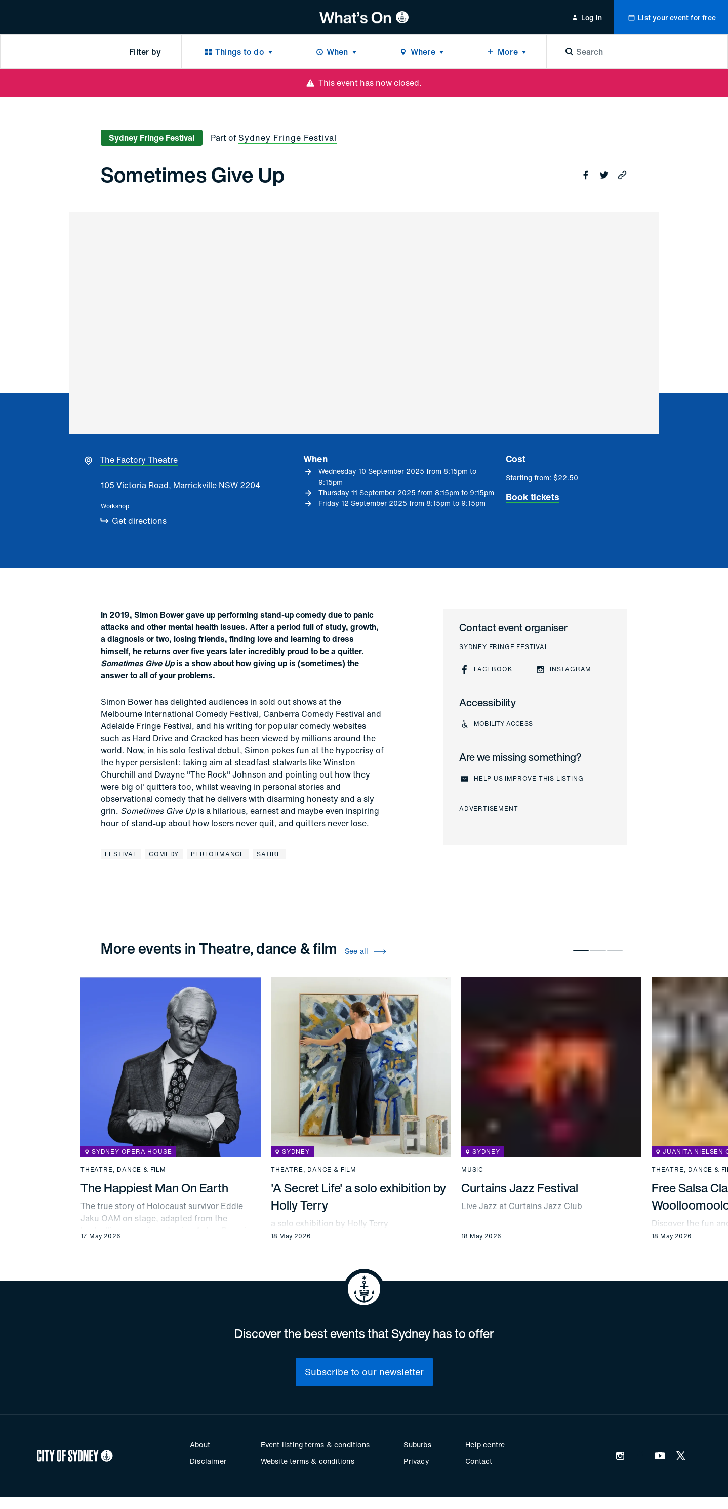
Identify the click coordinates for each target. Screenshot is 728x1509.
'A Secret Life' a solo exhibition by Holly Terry (358, 1196)
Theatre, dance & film (123, 1170)
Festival (121, 854)
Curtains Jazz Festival (519, 1188)
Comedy (164, 854)
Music (472, 1170)
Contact (478, 1461)
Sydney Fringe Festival (287, 138)
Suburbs (417, 1444)
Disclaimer (208, 1461)
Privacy (416, 1461)
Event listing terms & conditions (315, 1444)
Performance (218, 854)
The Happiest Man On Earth (154, 1188)
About (200, 1444)
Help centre (485, 1444)
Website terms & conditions (307, 1461)
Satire (269, 854)
